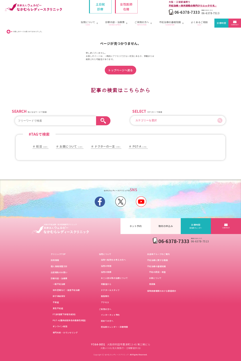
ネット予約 (136, 226)
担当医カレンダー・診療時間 (114, 326)
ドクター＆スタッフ (110, 290)
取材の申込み (165, 226)
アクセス (105, 302)
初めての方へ (107, 320)
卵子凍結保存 (59, 296)
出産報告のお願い (59, 272)
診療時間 (221, 23)
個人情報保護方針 (59, 266)
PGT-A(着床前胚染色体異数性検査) (69, 320)
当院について (105, 254)
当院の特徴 (106, 265)
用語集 (152, 284)
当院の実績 (106, 271)
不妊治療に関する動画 (157, 260)
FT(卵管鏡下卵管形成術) (64, 314)
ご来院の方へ (105, 309)
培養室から (106, 284)
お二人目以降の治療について (114, 278)
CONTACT (234, 25)
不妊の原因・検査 (157, 271)
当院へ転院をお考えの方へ (113, 259)
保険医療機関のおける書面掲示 (161, 290)
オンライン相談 (60, 326)
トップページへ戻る (120, 70)
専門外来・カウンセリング (65, 332)
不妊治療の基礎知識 (156, 266)
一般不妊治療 (59, 284)
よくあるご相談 (199, 23)
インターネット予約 (110, 314)
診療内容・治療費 (59, 278)
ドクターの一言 (108, 146)
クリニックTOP (58, 254)
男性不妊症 (58, 308)
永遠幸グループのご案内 (158, 254)
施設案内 (105, 296)
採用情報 (55, 260)
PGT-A (140, 146)
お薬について (72, 146)
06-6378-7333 (187, 12)
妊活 (42, 146)
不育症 (56, 302)
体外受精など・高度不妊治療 (66, 290)
